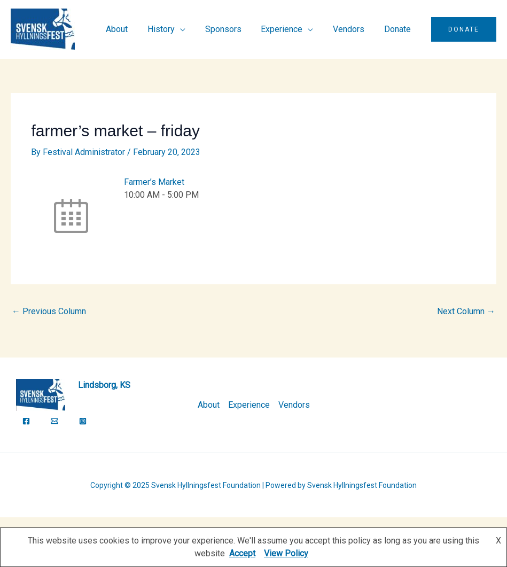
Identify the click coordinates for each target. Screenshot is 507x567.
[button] (463, 29)
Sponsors (232, 29)
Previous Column (49, 311)
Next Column (466, 311)
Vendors (352, 29)
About (131, 29)
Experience (288, 29)
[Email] (54, 421)
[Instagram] (83, 421)
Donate (398, 29)
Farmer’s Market (154, 182)
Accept (242, 553)
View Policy (286, 553)
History (172, 29)
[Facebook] (26, 421)
